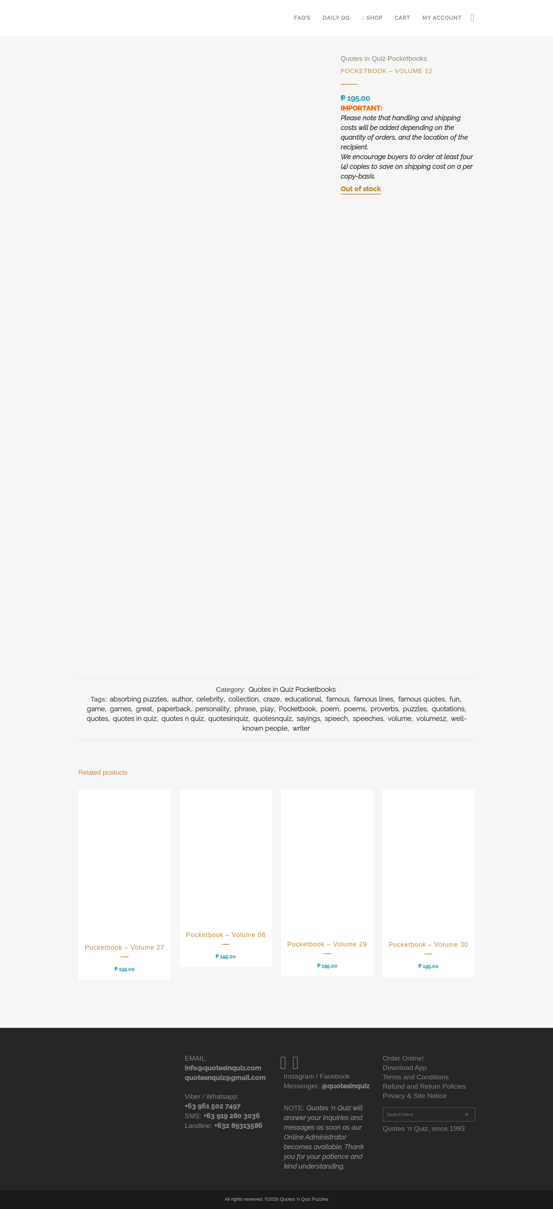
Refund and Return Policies (424, 1086)
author (182, 699)
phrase (245, 709)
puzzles (415, 709)
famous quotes (421, 699)
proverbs (384, 709)
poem (329, 709)
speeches (368, 718)
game (96, 709)
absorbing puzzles (138, 699)
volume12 (431, 718)
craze (271, 699)
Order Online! (403, 1058)
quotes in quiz (134, 718)
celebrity (209, 699)
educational (303, 699)
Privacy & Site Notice (414, 1096)
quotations (448, 709)
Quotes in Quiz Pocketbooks (384, 58)
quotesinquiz (228, 718)
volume (399, 718)
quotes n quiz (182, 718)
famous (337, 699)
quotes (97, 718)
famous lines (373, 699)
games (120, 709)
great (144, 709)
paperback (173, 709)
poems (354, 709)
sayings (308, 718)
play (267, 709)
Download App (405, 1067)
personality (212, 709)
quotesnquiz (272, 718)
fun (454, 699)
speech (336, 718)
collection (243, 699)
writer (301, 728)
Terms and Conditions (416, 1077)
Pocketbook (297, 709)
